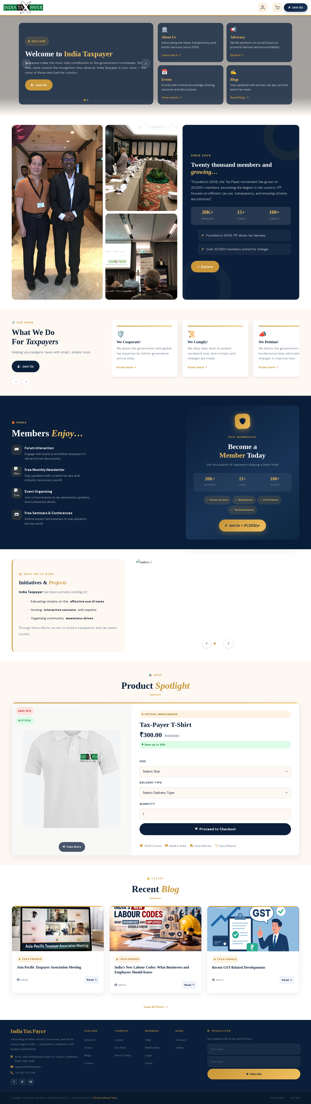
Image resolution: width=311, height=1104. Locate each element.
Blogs (209, 8)
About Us (90, 1039)
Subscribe (254, 1074)
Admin (179, 1047)
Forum (149, 1063)
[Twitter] (22, 1081)
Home (80, 8)
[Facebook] (14, 1081)
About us (105, 8)
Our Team (120, 1047)
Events (157, 8)
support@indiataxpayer (28, 1066)
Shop (148, 1039)
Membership (183, 8)
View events (171, 97)
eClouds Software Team (105, 1097)
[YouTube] (31, 1081)
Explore (237, 55)
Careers (119, 1039)
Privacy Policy (123, 1055)
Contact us (234, 8)
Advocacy (131, 8)
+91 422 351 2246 (25, 1072)
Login (148, 1055)
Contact (89, 1063)
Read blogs (239, 97)
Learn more (171, 55)
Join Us (295, 7)
